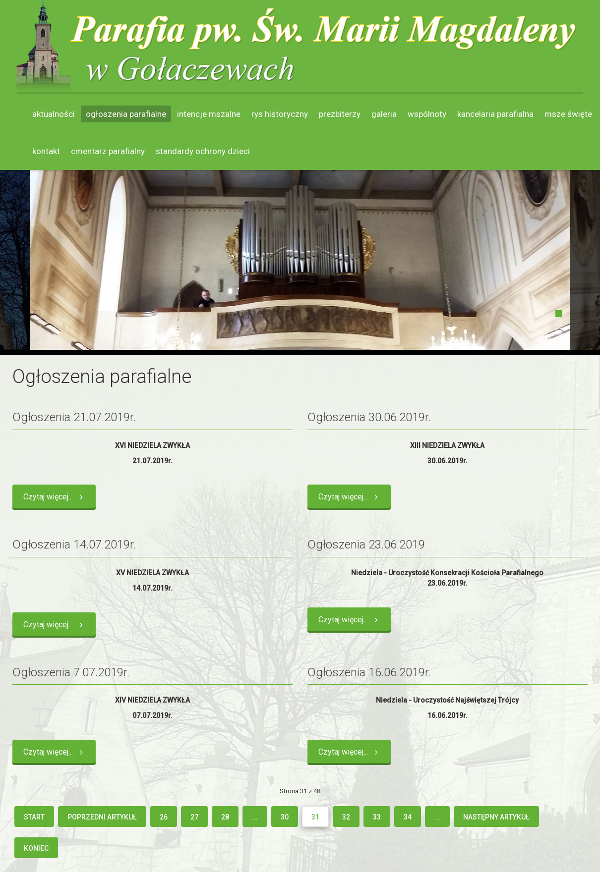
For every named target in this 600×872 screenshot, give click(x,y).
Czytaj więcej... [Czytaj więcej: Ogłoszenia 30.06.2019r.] (350, 496)
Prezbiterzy (339, 114)
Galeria (384, 114)
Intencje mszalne (208, 114)
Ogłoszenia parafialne (126, 114)
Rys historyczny (279, 114)
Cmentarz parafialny (108, 151)
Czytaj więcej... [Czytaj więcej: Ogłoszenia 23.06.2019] (350, 619)
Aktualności (53, 114)
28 (225, 817)
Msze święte (568, 114)
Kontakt (46, 151)
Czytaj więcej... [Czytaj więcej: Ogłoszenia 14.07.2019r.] (55, 624)
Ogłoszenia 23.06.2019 (366, 544)
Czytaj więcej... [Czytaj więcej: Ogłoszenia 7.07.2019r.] (55, 752)
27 (194, 817)
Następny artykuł (496, 817)
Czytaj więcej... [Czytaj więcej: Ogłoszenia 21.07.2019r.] (55, 496)
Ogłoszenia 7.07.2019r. (70, 672)
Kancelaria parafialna (495, 114)
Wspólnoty (427, 114)
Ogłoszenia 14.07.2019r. (74, 544)
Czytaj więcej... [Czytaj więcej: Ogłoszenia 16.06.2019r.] (350, 752)
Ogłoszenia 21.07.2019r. (74, 417)
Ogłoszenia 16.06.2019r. (369, 672)
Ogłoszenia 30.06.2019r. (369, 417)
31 (315, 817)
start (34, 817)
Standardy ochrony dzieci (203, 151)
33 (377, 817)
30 (285, 817)
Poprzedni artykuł (102, 817)
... (255, 817)
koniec (36, 848)
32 (346, 817)
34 (408, 817)
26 (164, 817)
